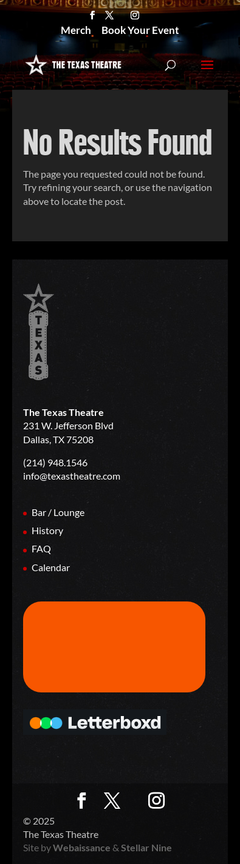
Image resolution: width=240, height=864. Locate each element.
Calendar (51, 567)
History (47, 530)
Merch (76, 31)
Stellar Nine (146, 847)
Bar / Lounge (58, 512)
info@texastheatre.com (71, 475)
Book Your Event (140, 31)
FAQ (41, 548)
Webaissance (82, 847)
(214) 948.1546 (55, 462)
